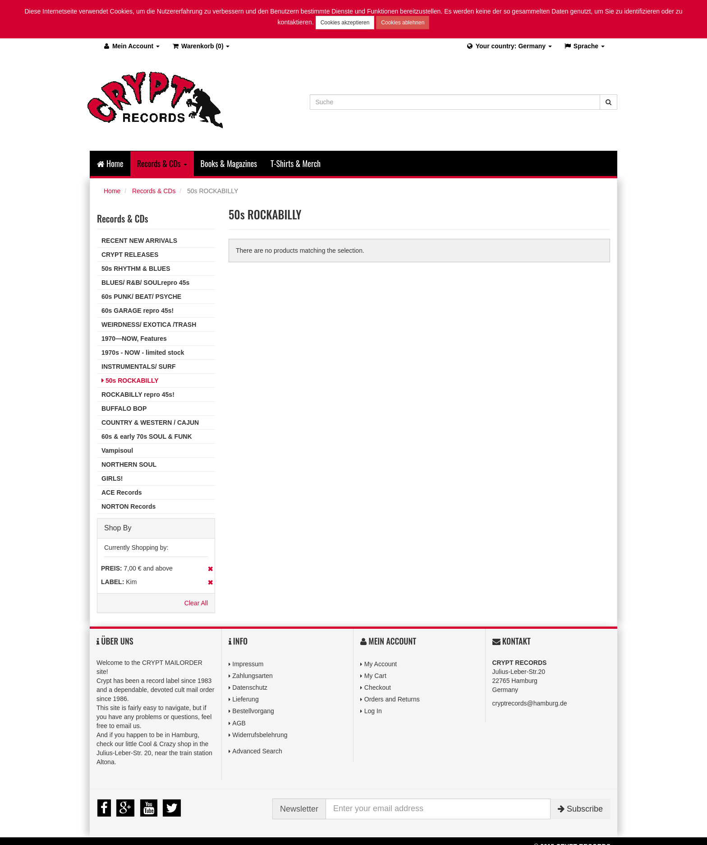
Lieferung (245, 699)
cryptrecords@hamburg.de (529, 703)
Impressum (247, 664)
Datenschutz (249, 687)
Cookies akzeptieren (345, 22)
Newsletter (299, 808)
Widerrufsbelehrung (259, 734)
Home (110, 163)
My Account (380, 664)
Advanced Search (257, 751)
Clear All (196, 603)
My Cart (375, 675)
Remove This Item (210, 569)
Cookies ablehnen (402, 22)
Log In (373, 711)
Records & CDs (153, 191)
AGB (239, 723)
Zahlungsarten (252, 675)
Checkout (377, 687)
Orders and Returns (392, 699)
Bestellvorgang (253, 711)
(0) (200, 46)
